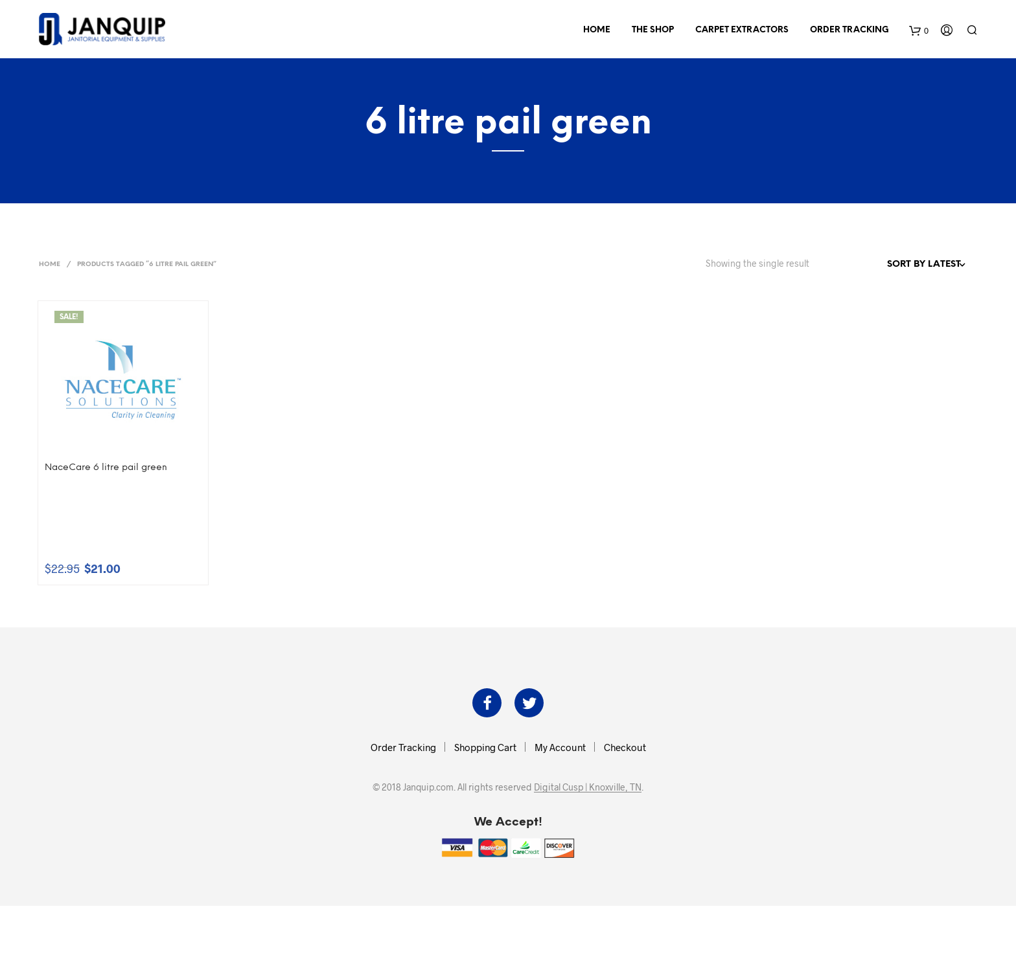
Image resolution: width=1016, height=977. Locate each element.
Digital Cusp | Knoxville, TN (587, 787)
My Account (560, 747)
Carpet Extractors (742, 30)
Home (596, 30)
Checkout (625, 747)
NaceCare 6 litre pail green (106, 468)
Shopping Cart (485, 747)
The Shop (653, 30)
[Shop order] (898, 265)
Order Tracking (849, 30)
